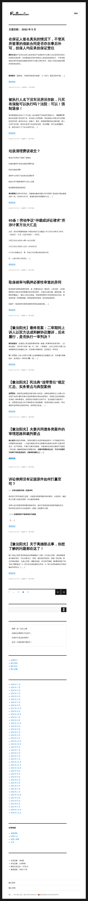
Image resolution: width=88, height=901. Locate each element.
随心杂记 (14, 666)
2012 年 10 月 (16, 768)
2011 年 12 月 (16, 795)
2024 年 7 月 (15, 684)
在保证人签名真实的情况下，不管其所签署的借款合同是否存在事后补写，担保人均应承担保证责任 (37, 43)
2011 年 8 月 (15, 801)
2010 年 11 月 (16, 813)
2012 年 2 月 (15, 789)
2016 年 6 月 (15, 711)
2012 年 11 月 (16, 765)
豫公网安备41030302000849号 (49, 894)
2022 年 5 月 (15, 696)
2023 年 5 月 (15, 690)
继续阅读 (12, 82)
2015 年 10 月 (16, 714)
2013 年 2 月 (15, 756)
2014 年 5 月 (15, 732)
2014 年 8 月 (15, 726)
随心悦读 (14, 663)
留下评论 (32, 87)
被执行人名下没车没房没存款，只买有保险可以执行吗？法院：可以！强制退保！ (37, 104)
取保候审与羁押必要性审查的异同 (35, 282)
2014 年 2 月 (15, 738)
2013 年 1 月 (15, 759)
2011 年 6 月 (15, 804)
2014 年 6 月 (15, 729)
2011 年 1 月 (15, 807)
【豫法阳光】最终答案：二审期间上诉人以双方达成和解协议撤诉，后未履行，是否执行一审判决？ (37, 332)
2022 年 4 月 (15, 699)
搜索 (64, 609)
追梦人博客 (15, 839)
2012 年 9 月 (15, 771)
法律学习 (24, 87)
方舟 (12, 842)
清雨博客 (14, 833)
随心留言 (12, 883)
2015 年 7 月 (15, 717)
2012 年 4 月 (15, 783)
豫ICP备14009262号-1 (31, 894)
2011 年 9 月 (15, 798)
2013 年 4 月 (15, 753)
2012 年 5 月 (15, 780)
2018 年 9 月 (15, 705)
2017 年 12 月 (16, 708)
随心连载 (14, 669)
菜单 (76, 13)
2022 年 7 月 (15, 693)
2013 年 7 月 (15, 750)
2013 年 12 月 (16, 741)
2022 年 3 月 (15, 702)
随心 (10, 894)
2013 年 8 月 (15, 747)
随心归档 (12, 888)
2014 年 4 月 (15, 735)
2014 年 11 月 (16, 723)
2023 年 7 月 (15, 687)
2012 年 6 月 (15, 777)
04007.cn (14, 836)
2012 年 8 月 (15, 774)
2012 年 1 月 (15, 792)
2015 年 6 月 (15, 720)
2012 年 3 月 (15, 786)
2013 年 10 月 (16, 744)
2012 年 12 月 (16, 762)
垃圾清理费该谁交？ (24, 151)
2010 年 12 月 (16, 810)
